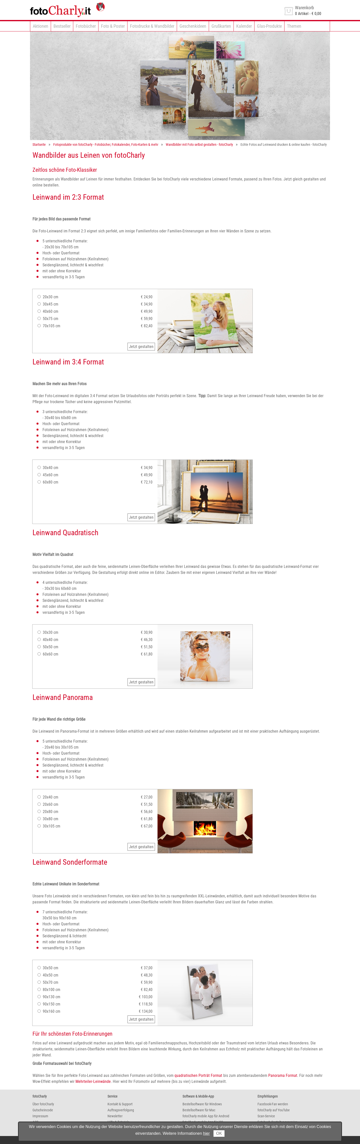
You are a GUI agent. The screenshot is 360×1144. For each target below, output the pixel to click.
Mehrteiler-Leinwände (93, 1081)
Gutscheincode (42, 1110)
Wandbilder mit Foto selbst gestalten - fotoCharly (199, 145)
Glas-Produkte (269, 26)
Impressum (40, 1116)
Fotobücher (86, 26)
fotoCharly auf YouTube (274, 1110)
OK (219, 1133)
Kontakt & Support (120, 1104)
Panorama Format (282, 1075)
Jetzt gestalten (141, 346)
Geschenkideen (193, 26)
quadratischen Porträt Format (198, 1075)
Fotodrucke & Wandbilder (152, 26)
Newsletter (115, 1116)
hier (206, 1133)
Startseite (39, 145)
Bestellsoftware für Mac (198, 1110)
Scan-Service (266, 1116)
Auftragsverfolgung (121, 1110)
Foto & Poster (113, 26)
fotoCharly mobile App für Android (205, 1116)
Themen (294, 26)
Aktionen (40, 26)
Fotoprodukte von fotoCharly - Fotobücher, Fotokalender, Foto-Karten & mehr (105, 145)
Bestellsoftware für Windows (202, 1104)
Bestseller (62, 26)
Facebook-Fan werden (273, 1104)
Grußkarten (221, 26)
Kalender (244, 26)
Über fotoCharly (43, 1104)
